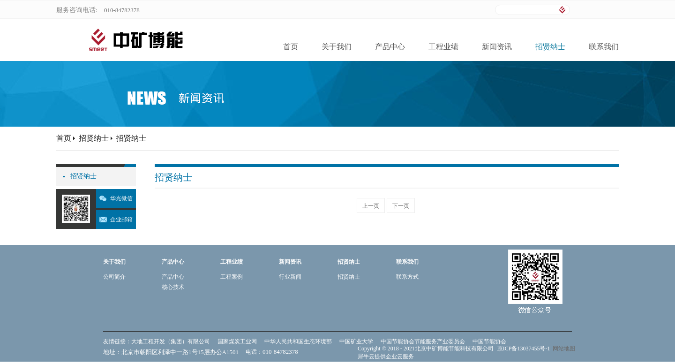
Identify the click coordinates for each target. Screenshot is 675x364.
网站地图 (562, 348)
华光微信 (121, 198)
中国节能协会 (489, 341)
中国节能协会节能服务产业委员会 (423, 341)
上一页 (370, 206)
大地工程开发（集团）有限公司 (170, 341)
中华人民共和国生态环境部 (298, 341)
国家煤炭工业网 (237, 341)
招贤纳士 (94, 138)
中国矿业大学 (356, 341)
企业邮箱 (121, 219)
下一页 (400, 206)
